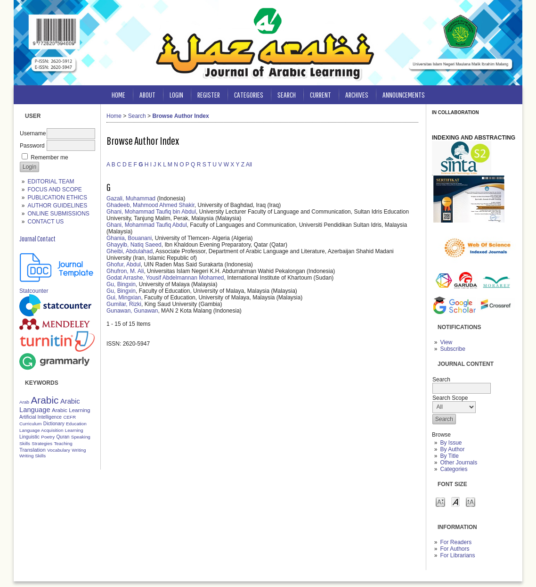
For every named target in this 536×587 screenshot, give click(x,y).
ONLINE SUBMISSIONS (58, 213)
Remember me (49, 157)
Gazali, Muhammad (130, 198)
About (147, 94)
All (249, 164)
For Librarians (457, 555)
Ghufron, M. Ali (125, 271)
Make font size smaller (440, 501)
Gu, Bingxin (121, 284)
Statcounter (33, 291)
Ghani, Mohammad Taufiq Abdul (146, 225)
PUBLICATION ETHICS (57, 197)
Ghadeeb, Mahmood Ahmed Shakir (150, 205)
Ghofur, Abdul (123, 264)
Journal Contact (37, 238)
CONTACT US (45, 221)
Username (33, 133)
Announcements (403, 94)
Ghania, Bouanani (129, 238)
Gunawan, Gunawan (132, 310)
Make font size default (455, 501)
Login (176, 94)
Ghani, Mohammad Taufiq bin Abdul (151, 211)
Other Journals (458, 462)
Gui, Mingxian (123, 297)
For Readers (455, 542)
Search (286, 94)
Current (320, 94)
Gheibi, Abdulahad (129, 251)
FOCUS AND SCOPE (54, 189)
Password (32, 145)
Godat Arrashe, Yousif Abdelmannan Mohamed (165, 277)
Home (118, 94)
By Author (452, 449)
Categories (453, 469)
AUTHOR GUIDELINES (57, 205)
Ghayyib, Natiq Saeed (134, 244)
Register (208, 94)
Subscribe (452, 349)
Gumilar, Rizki (123, 304)
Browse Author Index (180, 116)
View (446, 342)
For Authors (454, 549)
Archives (356, 94)
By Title (449, 456)
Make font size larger (470, 501)
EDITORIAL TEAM (50, 181)
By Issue (451, 442)
